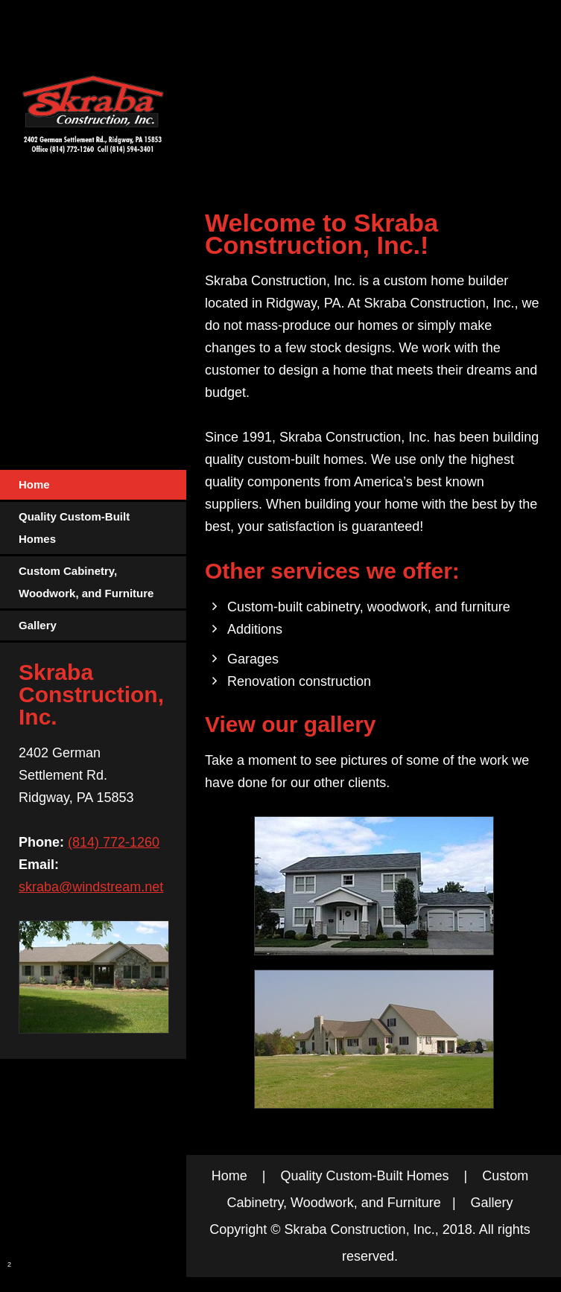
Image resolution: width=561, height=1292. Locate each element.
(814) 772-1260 (113, 842)
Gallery (492, 1202)
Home (229, 1175)
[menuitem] (93, 486)
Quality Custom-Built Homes (364, 1175)
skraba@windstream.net (91, 886)
